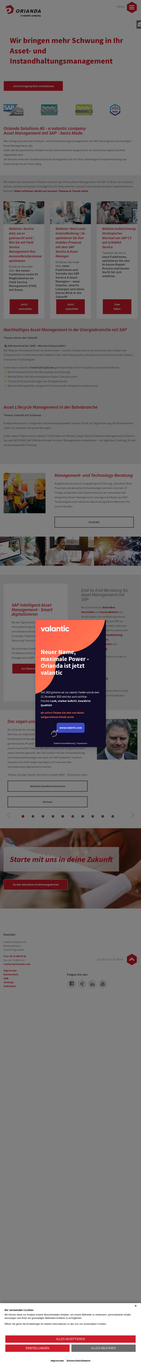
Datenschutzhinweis (78, 1360)
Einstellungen (37, 1348)
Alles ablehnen (103, 1348)
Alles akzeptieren (70, 1339)
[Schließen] (135, 1305)
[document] (70, 1321)
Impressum (57, 1360)
